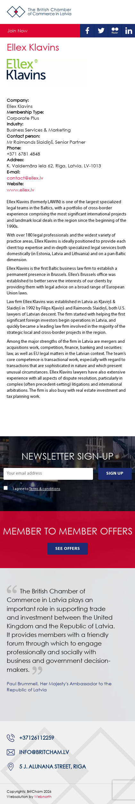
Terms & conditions (44, 489)
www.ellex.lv (20, 189)
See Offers (67, 549)
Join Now (17, 30)
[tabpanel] (67, 644)
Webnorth (43, 796)
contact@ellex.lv (25, 178)
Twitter (101, 30)
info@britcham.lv (44, 752)
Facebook (87, 30)
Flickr (115, 30)
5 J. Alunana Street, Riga (52, 766)
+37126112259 (36, 738)
